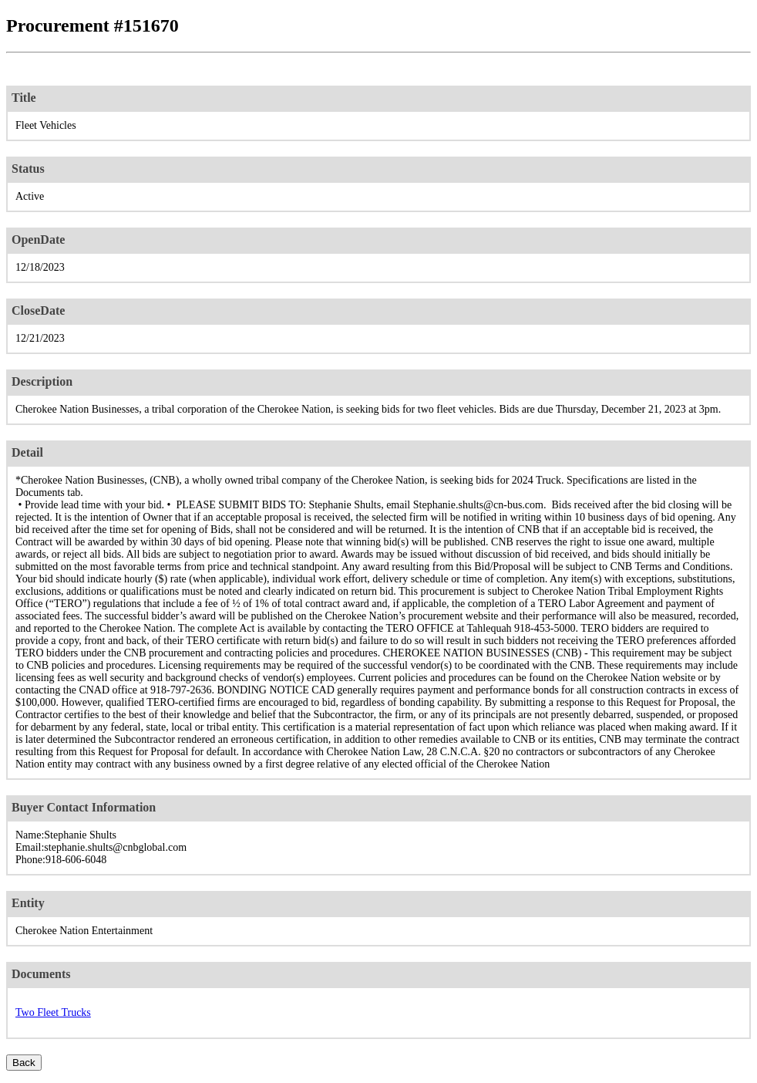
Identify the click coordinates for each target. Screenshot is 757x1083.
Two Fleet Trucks (53, 1012)
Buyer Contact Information (84, 807)
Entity (28, 902)
